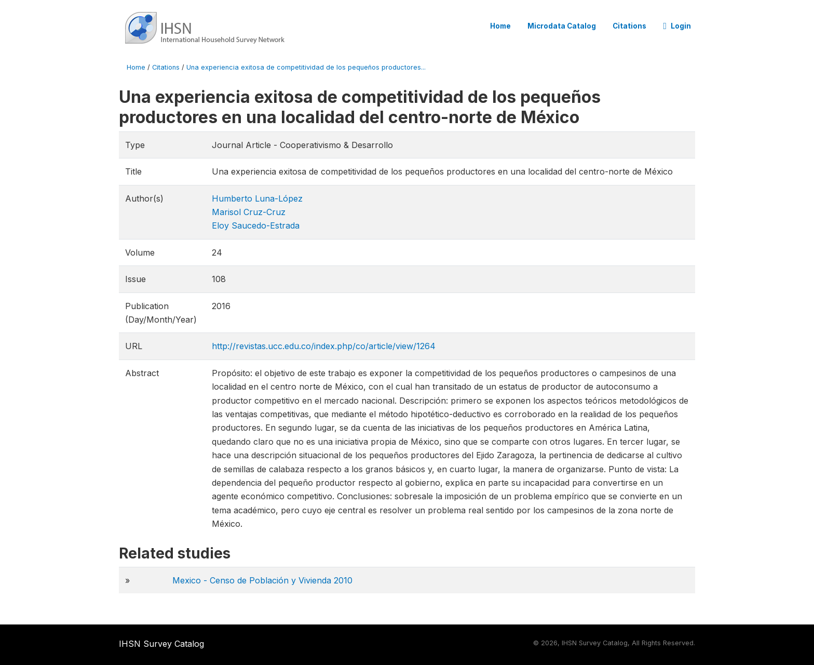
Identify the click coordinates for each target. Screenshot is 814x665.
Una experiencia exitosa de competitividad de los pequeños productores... (306, 67)
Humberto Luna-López (257, 198)
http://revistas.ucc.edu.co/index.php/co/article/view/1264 (324, 346)
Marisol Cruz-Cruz (249, 212)
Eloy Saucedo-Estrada (256, 225)
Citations (629, 26)
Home (500, 26)
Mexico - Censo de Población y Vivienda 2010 (262, 580)
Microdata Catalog (561, 26)
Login (677, 26)
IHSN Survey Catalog (161, 644)
